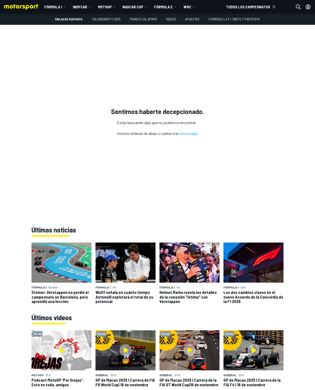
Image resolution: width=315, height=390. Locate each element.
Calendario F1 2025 (106, 19)
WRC (187, 6)
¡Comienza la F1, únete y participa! (234, 19)
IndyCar (80, 6)
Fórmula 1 (53, 6)
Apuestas (192, 19)
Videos (171, 19)
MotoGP (105, 6)
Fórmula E (163, 6)
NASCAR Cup (133, 6)
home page (188, 133)
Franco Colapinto (143, 19)
